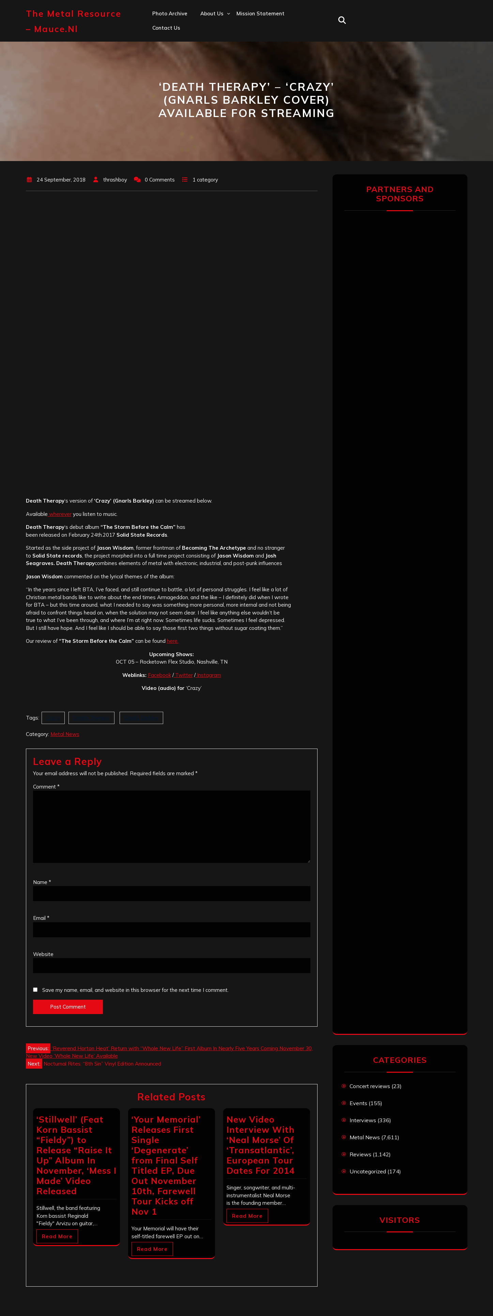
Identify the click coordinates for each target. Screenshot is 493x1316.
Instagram (208, 675)
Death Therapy (91, 717)
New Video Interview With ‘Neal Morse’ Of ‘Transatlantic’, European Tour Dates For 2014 (261, 1145)
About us (212, 13)
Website (43, 954)
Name (42, 882)
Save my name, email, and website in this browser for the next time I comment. (135, 990)
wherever (60, 514)
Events (358, 1103)
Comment (46, 786)
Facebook (159, 675)
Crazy (53, 717)
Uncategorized (368, 1171)
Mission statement (260, 13)
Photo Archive (169, 13)
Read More (57, 1236)
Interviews (363, 1120)
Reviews (360, 1154)
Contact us (166, 28)
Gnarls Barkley (141, 717)
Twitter (183, 675)
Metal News (64, 734)
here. (173, 641)
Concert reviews (370, 1086)
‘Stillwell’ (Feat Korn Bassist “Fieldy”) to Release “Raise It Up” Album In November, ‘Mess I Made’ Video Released (76, 1155)
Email (41, 918)
